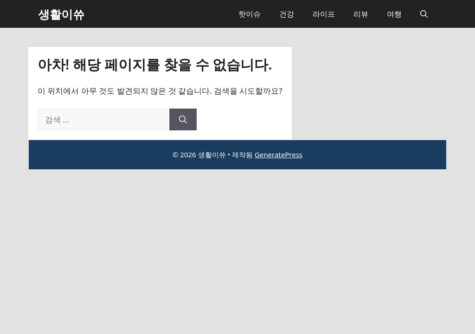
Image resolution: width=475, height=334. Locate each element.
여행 (394, 14)
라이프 (324, 14)
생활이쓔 (61, 14)
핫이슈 (249, 14)
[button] (424, 14)
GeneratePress (278, 154)
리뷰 (360, 14)
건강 (286, 14)
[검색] (183, 120)
